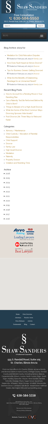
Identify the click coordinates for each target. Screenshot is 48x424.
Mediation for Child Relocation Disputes (23, 55)
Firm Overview (27, 314)
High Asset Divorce (14, 150)
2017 (6, 214)
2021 (7, 196)
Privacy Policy (21, 410)
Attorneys (18, 318)
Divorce (36, 66)
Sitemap (28, 410)
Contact (32, 324)
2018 (7, 209)
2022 (7, 191)
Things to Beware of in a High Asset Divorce (24, 107)
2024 (7, 182)
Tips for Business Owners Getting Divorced (25, 70)
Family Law (37, 59)
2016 (7, 218)
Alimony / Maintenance (15, 131)
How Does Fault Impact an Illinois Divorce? (25, 63)
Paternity (9, 156)
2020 (7, 200)
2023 (7, 187)
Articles (30, 321)
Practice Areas (28, 318)
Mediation (10, 153)
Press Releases (19, 321)
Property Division (13, 160)
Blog (5, 35)
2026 (7, 173)
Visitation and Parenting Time (18, 163)
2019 (7, 205)
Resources (20, 408)
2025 (7, 178)
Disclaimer (27, 408)
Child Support (11, 140)
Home (18, 314)
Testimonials (17, 324)
